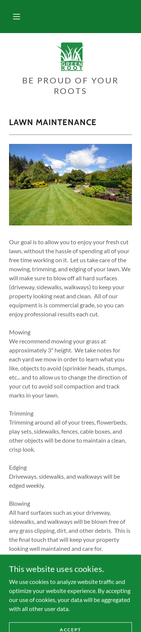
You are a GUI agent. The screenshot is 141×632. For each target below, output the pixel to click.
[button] (16, 16)
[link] (70, 57)
